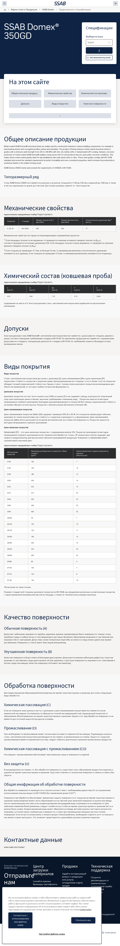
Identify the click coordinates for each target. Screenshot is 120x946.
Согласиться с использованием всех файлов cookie (29, 923)
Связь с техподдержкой (103, 914)
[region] (52, 918)
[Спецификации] (99, 50)
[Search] (4, 3)
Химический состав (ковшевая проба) (96, 93)
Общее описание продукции (25, 93)
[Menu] (115, 3)
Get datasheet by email (99, 57)
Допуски (25, 104)
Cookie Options (109, 933)
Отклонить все (74, 923)
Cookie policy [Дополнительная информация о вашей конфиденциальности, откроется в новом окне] (85, 916)
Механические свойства (60, 93)
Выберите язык (94, 37)
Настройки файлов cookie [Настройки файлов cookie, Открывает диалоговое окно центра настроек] (52, 934)
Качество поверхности (95, 104)
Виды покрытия (60, 104)
